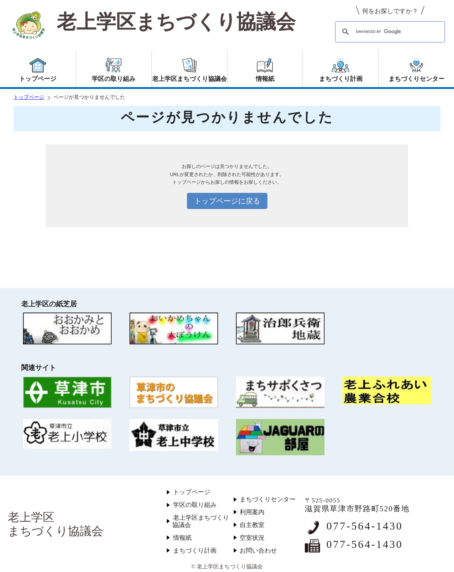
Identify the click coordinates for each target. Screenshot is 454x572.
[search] (389, 31)
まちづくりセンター (268, 499)
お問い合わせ (258, 550)
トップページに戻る (227, 201)
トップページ (29, 97)
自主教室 (252, 524)
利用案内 (252, 512)
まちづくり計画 (195, 550)
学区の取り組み (195, 504)
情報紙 (182, 537)
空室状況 (252, 537)
